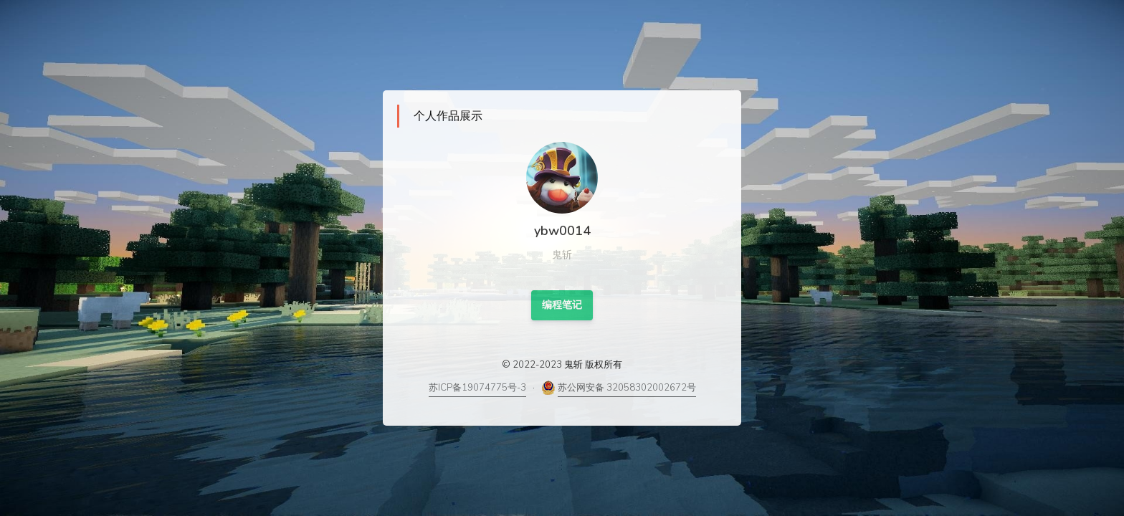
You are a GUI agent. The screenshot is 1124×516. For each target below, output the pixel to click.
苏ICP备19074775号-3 (477, 387)
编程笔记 (562, 305)
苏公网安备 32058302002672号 (627, 387)
